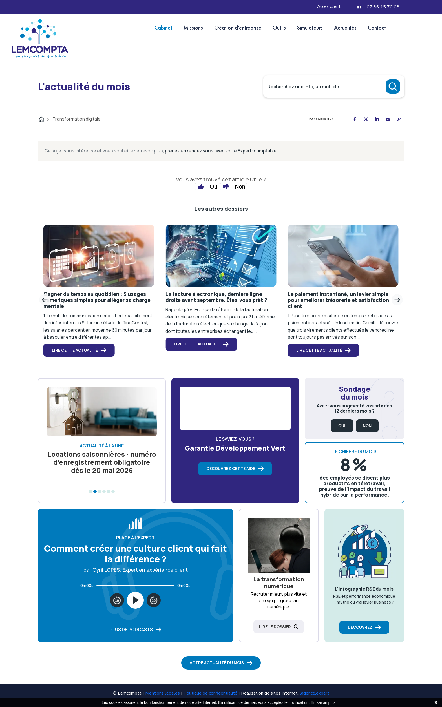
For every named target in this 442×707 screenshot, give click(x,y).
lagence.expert (314, 693)
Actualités (345, 27)
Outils (279, 27)
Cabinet (163, 27)
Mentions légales (162, 693)
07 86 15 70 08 (383, 7)
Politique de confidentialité (210, 693)
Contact (377, 27)
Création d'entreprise (237, 27)
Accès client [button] (329, 6)
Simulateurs (310, 27)
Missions (193, 27)
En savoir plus (323, 702)
